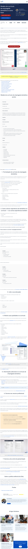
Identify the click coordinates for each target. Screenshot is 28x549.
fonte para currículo (7, 182)
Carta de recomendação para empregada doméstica (13, 471)
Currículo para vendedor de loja (5, 87)
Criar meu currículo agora (6, 15)
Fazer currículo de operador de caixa (6, 86)
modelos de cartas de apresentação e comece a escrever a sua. (15, 455)
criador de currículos (24, 72)
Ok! (20, 546)
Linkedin (9, 503)
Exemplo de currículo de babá (5, 82)
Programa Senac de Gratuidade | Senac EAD (7, 490)
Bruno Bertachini (9, 498)
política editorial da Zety (23, 479)
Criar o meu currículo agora (14, 46)
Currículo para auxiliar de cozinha (5, 81)
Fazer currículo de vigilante (4, 88)
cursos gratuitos (7, 387)
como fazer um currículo (8, 169)
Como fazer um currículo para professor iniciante (7, 89)
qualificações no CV (12, 320)
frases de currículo (12, 399)
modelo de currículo (20, 42)
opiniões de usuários (17, 76)
